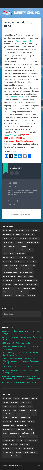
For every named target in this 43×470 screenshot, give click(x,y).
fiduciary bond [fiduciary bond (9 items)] (7, 421)
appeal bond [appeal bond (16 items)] (7, 399)
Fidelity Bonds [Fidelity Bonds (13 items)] (22, 246)
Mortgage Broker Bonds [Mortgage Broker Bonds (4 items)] (27, 265)
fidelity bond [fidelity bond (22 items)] (14, 418)
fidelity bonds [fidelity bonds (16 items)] (25, 418)
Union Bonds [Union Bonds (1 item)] (31, 296)
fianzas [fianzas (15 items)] (5, 418)
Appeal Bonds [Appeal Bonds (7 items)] (7, 231)
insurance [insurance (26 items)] (31, 421)
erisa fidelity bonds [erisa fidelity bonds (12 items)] (23, 414)
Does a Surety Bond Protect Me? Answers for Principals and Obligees (20, 354)
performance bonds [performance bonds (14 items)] (9, 437)
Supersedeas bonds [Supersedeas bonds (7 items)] (31, 280)
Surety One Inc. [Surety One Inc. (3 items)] (18, 284)
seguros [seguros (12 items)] (19, 440)
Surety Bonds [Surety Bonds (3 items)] (7, 284)
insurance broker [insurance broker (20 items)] (8, 429)
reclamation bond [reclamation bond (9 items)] (8, 440)
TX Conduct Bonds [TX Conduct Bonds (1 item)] (9, 292)
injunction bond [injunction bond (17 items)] (20, 421)
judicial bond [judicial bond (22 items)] (20, 429)
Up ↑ (39, 466)
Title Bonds (12, 187)
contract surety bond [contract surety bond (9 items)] (9, 406)
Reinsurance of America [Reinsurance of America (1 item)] (25, 276)
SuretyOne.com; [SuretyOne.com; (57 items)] (8, 452)
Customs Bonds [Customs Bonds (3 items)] (8, 242)
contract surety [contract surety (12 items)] (25, 402)
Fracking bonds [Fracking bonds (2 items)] (8, 254)
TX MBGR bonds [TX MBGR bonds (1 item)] (23, 292)
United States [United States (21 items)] (15, 456)
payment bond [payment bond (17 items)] (14, 433)
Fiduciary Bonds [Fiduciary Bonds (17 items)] (8, 250)
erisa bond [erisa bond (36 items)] (22, 410)
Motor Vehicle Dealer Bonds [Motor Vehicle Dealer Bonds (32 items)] (11, 269)
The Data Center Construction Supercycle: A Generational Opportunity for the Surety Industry (21, 377)
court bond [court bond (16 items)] (6, 410)
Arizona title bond (23, 41)
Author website (17, 173)
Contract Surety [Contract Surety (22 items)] (34, 238)
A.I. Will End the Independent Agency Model (19, 382)
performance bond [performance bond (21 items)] (28, 433)
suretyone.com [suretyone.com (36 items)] (28, 448)
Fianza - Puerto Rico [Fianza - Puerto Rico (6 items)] (9, 246)
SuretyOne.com (11, 135)
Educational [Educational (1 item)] (19, 242)
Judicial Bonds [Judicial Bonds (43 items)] (7, 261)
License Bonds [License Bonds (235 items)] (31, 261)
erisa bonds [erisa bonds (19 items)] (32, 410)
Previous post (13, 201)
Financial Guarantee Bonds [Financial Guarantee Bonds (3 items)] (24, 250)
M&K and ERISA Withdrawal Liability (17, 343)
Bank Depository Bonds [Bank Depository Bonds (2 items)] (22, 231)
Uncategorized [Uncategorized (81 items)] (19, 296)
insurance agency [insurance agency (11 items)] (8, 425)
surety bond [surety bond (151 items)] (13, 444)
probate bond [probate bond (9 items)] (22, 437)
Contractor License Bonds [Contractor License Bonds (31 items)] (18, 238)
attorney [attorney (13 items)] (16, 399)
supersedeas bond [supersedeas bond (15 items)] (30, 440)
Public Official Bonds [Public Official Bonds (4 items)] (26, 273)
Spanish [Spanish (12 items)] (18, 280)
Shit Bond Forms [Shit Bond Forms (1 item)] (8, 280)
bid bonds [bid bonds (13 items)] (34, 399)
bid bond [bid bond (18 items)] (25, 399)
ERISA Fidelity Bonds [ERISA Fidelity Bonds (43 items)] (32, 242)
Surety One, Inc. (24, 120)
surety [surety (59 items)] (5, 444)
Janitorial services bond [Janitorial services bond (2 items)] (25, 257)
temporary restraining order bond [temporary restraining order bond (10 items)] (26, 452)
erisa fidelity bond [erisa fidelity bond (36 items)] (8, 414)
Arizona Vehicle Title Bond (18, 24)
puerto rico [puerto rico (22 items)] (33, 437)
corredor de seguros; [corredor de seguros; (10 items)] (25, 406)
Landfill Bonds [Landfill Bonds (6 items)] (19, 261)
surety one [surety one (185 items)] (17, 448)
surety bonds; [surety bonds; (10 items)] (7, 448)
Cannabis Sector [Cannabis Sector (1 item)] (28, 234)
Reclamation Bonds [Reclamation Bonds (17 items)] (9, 276)
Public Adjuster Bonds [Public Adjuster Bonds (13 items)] (10, 273)
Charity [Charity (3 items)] (5, 238)
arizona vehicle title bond (21, 192)
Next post (11, 205)
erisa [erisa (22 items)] (14, 410)
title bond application (24, 123)
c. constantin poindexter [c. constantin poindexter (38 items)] (10, 402)
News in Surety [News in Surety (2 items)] (27, 269)
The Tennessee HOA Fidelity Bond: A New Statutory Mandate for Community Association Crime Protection (21, 361)
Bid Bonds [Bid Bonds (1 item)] (35, 231)
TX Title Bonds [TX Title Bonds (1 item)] (7, 296)
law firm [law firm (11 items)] (30, 429)
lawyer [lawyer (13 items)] (5, 433)
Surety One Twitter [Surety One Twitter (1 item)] (32, 284)
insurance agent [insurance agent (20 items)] (22, 425)
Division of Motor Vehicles (14, 97)
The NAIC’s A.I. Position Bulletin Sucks (18, 367)
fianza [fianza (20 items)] (34, 414)
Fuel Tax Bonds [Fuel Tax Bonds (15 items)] (20, 254)
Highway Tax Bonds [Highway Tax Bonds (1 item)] (9, 257)
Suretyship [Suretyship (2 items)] (6, 288)
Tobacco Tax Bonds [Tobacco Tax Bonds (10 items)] (29, 288)
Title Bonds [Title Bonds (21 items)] (16, 288)
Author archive (12, 173)
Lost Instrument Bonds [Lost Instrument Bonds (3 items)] (10, 265)
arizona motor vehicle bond (18, 190)
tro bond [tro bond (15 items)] (5, 456)
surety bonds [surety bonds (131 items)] (24, 444)
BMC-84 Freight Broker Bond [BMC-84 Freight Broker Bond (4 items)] (11, 234)
